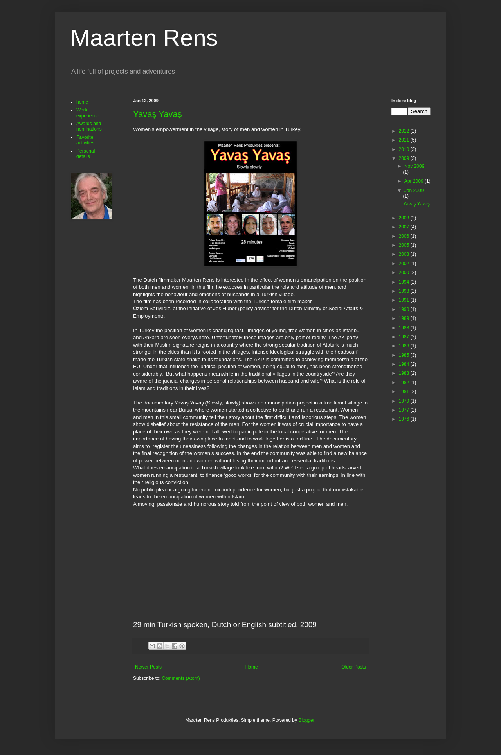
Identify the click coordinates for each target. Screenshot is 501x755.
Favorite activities (85, 140)
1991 (405, 300)
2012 (405, 131)
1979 (405, 401)
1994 (405, 282)
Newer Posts (148, 667)
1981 (405, 391)
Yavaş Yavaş (157, 114)
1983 (405, 373)
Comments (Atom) (181, 678)
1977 (405, 410)
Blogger (306, 720)
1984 (405, 364)
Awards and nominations (89, 126)
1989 (405, 318)
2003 (405, 254)
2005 (405, 245)
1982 (405, 382)
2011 (405, 140)
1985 (405, 355)
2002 (405, 263)
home (82, 102)
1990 (405, 309)
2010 (405, 149)
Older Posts (353, 667)
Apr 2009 (414, 181)
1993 (405, 291)
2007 (405, 227)
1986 (405, 346)
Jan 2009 (414, 190)
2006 (405, 236)
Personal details (85, 153)
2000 (405, 272)
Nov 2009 (414, 166)
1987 (405, 337)
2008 (405, 218)
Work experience (87, 112)
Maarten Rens (144, 38)
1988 (405, 328)
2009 (405, 158)
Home (251, 667)
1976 (405, 419)
